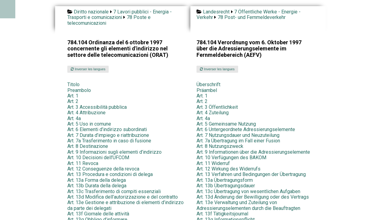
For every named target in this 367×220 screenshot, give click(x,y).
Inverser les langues (88, 69)
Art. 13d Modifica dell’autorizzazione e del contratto (122, 197)
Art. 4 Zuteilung (213, 113)
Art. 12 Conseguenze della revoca (103, 169)
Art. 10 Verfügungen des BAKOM (231, 157)
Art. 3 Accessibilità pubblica (97, 107)
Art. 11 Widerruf (213, 163)
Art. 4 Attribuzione (86, 113)
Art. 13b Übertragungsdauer (226, 186)
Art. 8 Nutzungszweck (220, 146)
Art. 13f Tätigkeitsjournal (222, 214)
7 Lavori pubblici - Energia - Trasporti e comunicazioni (119, 14)
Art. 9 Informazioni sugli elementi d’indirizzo (114, 152)
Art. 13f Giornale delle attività (98, 214)
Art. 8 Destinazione (87, 146)
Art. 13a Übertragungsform (225, 180)
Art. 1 (72, 96)
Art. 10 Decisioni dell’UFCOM (98, 157)
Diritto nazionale (91, 12)
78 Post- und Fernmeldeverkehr (252, 17)
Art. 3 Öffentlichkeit (217, 107)
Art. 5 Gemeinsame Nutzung (226, 124)
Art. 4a (74, 118)
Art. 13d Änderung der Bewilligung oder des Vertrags (253, 197)
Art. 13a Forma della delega (96, 180)
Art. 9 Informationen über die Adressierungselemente (253, 152)
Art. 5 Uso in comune (89, 124)
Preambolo (79, 90)
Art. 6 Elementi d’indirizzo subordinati (107, 129)
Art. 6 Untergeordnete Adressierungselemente (246, 129)
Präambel (207, 90)
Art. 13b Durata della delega (96, 186)
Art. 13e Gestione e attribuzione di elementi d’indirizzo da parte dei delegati (125, 205)
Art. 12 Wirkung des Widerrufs (228, 169)
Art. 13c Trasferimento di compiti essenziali (114, 191)
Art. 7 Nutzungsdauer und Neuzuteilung (238, 135)
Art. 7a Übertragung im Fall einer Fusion (238, 141)
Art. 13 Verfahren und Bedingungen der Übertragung (251, 174)
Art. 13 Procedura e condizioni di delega (110, 174)
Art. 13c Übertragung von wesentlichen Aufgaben (248, 191)
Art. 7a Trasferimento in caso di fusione (109, 141)
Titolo (73, 84)
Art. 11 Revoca (82, 163)
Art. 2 (72, 101)
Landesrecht (216, 12)
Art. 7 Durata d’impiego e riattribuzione (108, 135)
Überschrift (208, 84)
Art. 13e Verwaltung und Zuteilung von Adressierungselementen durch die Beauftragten (248, 205)
